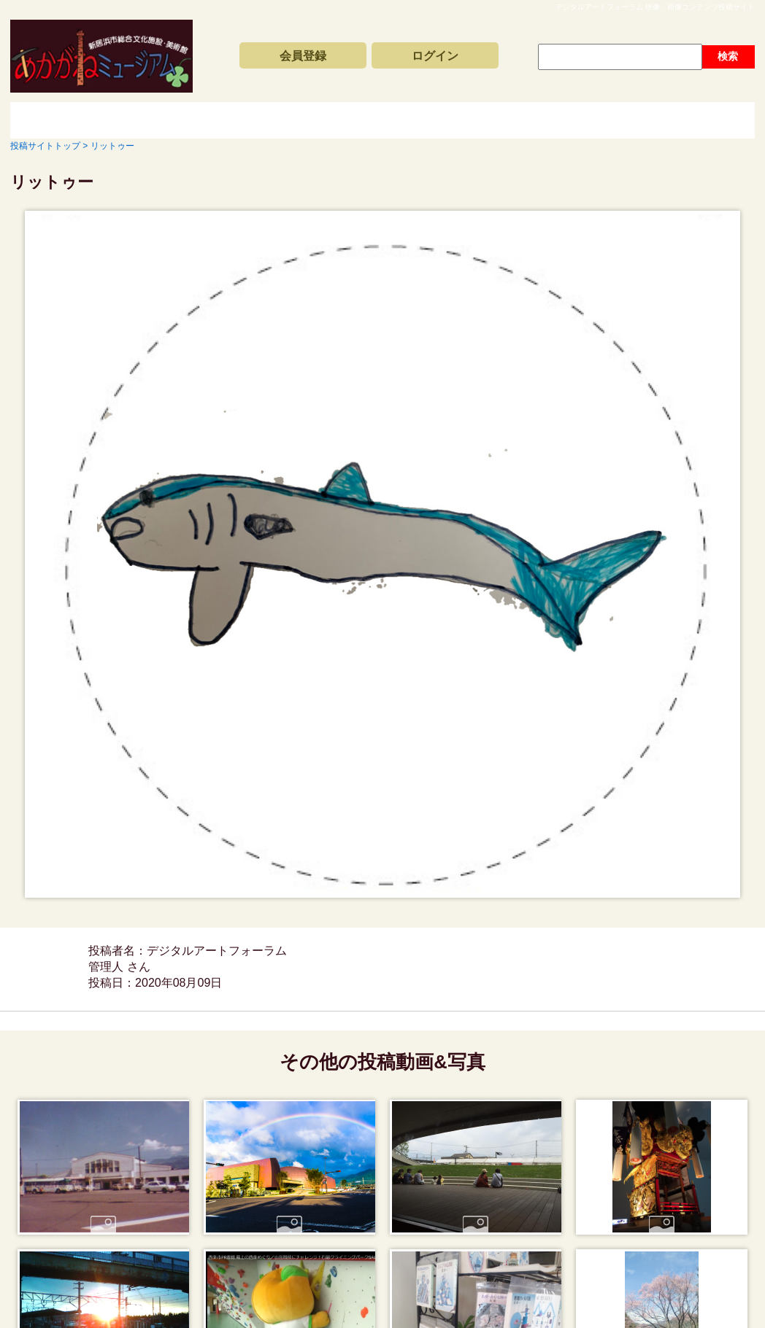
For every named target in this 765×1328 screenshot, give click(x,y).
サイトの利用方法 (674, 120)
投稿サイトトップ (61, 120)
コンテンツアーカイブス (353, 120)
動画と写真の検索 (514, 120)
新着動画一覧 (192, 120)
